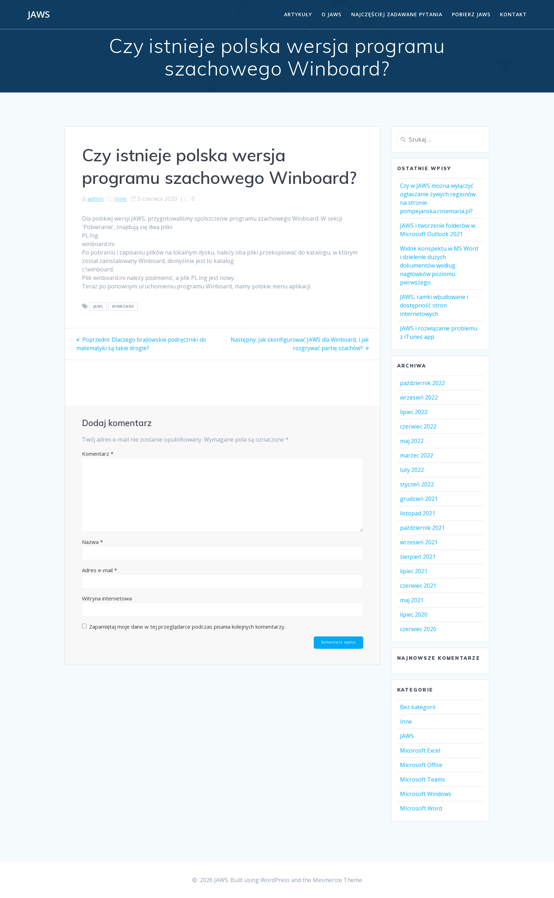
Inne (120, 199)
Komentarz (97, 453)
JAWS (39, 14)
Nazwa (92, 541)
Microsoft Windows (425, 794)
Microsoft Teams (422, 779)
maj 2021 (412, 600)
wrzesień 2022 (419, 397)
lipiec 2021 (414, 571)
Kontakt (513, 14)
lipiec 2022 (414, 412)
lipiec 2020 (414, 614)
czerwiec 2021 (418, 585)
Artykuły (298, 14)
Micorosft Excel (420, 750)
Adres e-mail (99, 569)
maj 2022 (412, 441)
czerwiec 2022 (418, 426)
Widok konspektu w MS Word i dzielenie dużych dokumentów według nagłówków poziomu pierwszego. (439, 265)
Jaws (98, 306)
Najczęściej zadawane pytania (396, 14)
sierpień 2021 (418, 557)
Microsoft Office (421, 765)
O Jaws (331, 14)
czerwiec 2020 (418, 629)
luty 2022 (412, 470)
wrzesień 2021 (419, 542)
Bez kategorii (417, 707)
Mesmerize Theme (337, 880)
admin (95, 199)
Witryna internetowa (107, 597)
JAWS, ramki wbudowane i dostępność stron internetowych (434, 305)
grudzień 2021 (419, 499)
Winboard (123, 306)
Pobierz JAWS (471, 14)
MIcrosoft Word (421, 808)
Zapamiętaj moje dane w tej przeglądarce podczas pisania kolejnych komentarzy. (187, 626)
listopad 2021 (417, 513)
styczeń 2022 (417, 484)
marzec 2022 (416, 455)
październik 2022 (422, 383)
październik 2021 (422, 528)
